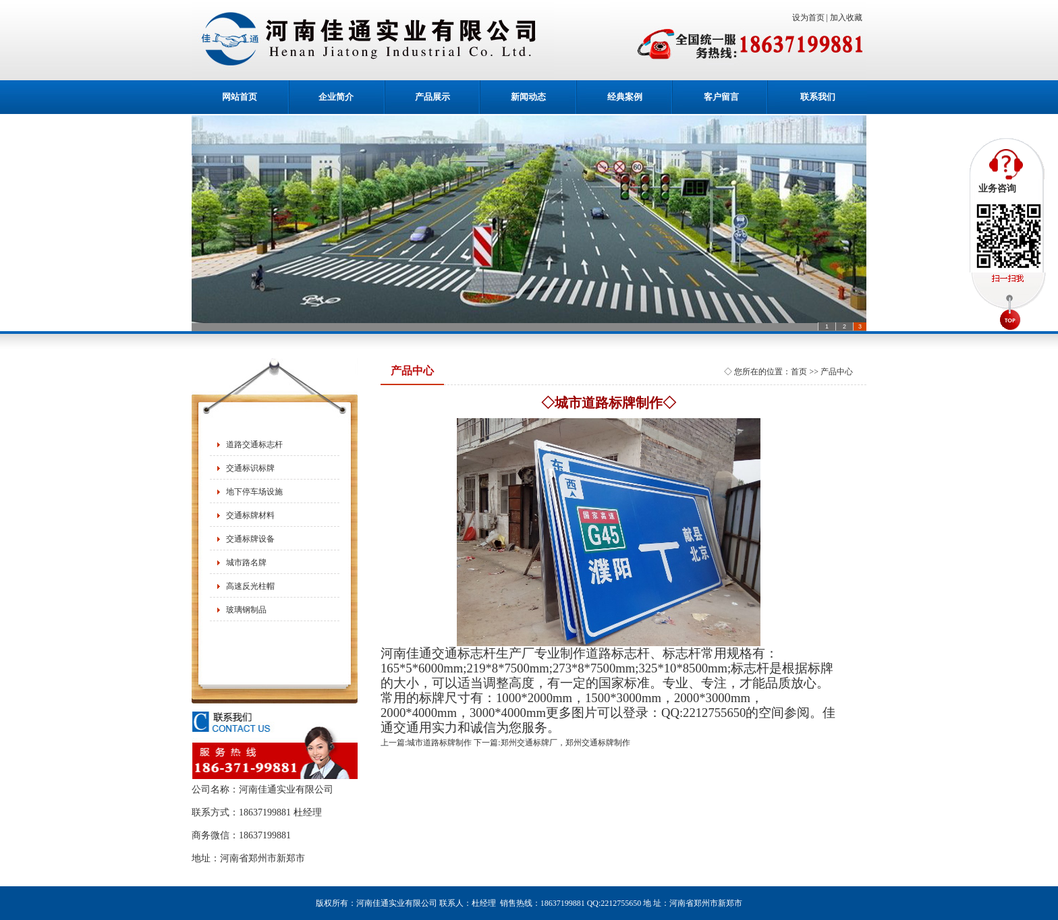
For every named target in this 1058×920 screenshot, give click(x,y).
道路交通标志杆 (254, 444)
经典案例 (624, 97)
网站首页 (239, 97)
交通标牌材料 (250, 515)
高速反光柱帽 (250, 586)
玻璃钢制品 (246, 609)
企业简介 (336, 97)
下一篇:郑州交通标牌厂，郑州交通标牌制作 (552, 742)
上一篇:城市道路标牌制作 (426, 742)
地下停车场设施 (254, 491)
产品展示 (432, 97)
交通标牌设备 (250, 539)
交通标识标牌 (250, 468)
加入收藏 (848, 17)
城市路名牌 (246, 562)
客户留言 (721, 97)
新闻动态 (528, 97)
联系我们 (817, 97)
